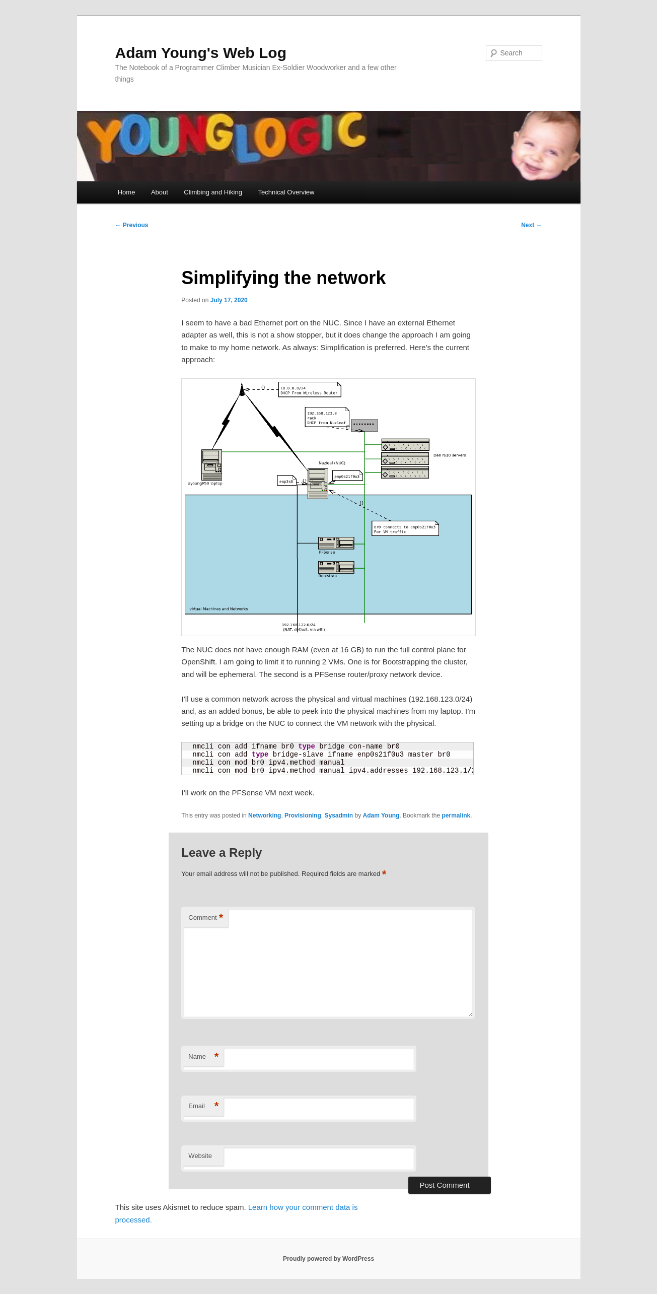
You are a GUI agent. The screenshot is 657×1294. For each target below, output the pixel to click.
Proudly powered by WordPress (328, 1258)
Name (203, 1057)
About (159, 192)
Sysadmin (338, 815)
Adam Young (381, 815)
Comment (205, 918)
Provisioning (302, 815)
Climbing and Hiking (213, 192)
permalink (456, 815)
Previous (132, 225)
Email (203, 1106)
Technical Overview (286, 192)
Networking (264, 815)
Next (531, 225)
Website (200, 1156)
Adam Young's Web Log (200, 52)
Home (126, 192)
